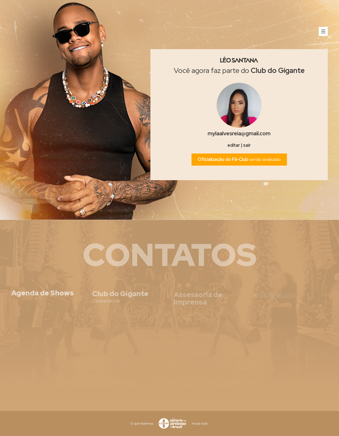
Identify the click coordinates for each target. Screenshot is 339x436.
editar (233, 145)
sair (247, 145)
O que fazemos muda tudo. (169, 423)
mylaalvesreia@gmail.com (239, 133)
